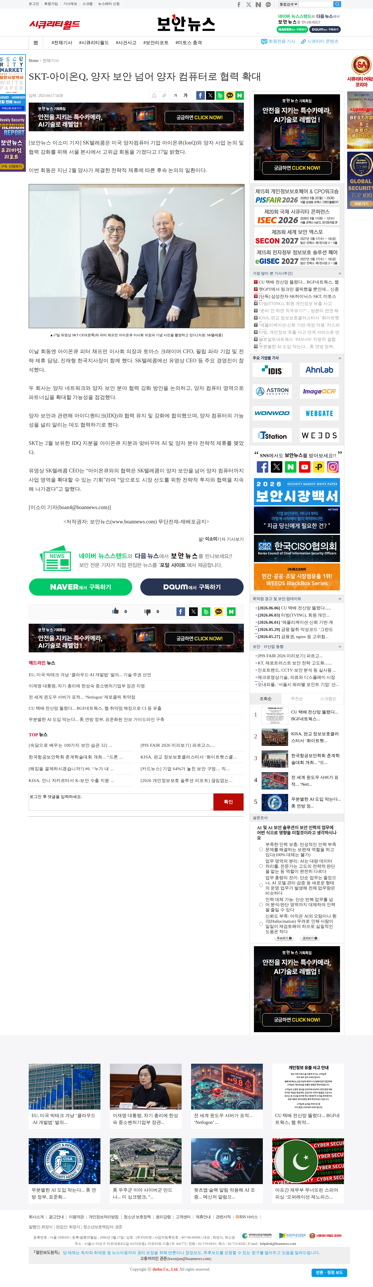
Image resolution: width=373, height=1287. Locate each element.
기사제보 (70, 4)
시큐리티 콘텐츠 (323, 41)
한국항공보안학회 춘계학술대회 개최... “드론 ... (76, 757)
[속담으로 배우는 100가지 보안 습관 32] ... (70, 745)
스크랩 (87, 4)
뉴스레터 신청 (109, 4)
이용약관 (76, 1217)
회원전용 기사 (282, 41)
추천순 (297, 699)
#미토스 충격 (189, 42)
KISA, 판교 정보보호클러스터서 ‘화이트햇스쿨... (189, 757)
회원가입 (51, 4)
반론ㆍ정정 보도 (329, 1273)
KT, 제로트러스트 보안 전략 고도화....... (295, 663)
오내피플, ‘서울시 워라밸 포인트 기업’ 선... (298, 684)
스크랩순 (328, 699)
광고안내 (56, 1217)
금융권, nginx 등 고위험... (293, 636)
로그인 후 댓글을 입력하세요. (121, 802)
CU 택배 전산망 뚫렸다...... (294, 608)
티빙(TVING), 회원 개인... (293, 615)
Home (33, 60)
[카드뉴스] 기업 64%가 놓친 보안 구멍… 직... (185, 768)
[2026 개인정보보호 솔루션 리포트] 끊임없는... (187, 780)
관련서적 (223, 1217)
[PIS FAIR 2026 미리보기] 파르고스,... (178, 745)
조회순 (266, 699)
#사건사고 (126, 42)
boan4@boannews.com (83, 507)
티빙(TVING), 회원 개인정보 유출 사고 (295, 303)
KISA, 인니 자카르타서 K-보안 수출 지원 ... (71, 780)
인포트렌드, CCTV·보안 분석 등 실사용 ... (297, 670)
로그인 (34, 4)
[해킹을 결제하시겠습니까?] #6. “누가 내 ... (71, 768)
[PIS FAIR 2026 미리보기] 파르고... (290, 656)
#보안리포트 (156, 42)
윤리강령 (163, 1217)
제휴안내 (203, 1217)
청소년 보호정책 (137, 1217)
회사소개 (36, 1217)
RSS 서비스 (248, 1217)
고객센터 (183, 1217)
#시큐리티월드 (94, 42)
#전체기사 (62, 42)
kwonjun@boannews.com (189, 1259)
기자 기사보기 (221, 539)
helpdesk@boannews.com (278, 1244)
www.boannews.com (133, 522)
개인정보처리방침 (103, 1217)
